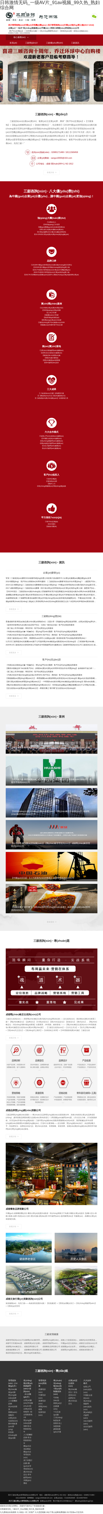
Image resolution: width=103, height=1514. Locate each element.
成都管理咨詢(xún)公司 (15, 1340)
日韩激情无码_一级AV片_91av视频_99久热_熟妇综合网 (22, 1509)
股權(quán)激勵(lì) (12, 1413)
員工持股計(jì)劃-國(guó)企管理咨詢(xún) (28, 1464)
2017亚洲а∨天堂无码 (74, 1512)
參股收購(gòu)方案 (57, 1430)
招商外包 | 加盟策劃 (57, 1424)
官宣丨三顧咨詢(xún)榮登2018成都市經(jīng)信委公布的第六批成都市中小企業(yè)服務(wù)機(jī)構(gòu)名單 (48, 578)
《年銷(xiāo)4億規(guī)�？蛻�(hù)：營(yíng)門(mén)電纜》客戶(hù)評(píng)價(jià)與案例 (41, 631)
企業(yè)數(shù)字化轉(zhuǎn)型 (28, 1403)
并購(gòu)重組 (27, 1481)
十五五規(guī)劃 (56, 1413)
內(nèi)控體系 (12, 1407)
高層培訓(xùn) (42, 1390)
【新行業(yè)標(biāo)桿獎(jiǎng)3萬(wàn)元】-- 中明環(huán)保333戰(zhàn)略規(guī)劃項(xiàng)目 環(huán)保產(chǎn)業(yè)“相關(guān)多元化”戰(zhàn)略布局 (51, 682)
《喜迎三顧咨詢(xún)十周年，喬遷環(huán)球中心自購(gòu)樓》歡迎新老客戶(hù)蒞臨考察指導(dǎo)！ (46, 638)
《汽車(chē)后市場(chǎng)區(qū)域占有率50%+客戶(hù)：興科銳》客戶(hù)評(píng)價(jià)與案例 (44, 635)
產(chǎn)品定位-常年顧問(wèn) (27, 1475)
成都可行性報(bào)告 (14, 1343)
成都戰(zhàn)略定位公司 (15, 1346)
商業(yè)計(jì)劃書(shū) (57, 1406)
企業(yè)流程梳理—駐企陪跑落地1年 (27, 1413)
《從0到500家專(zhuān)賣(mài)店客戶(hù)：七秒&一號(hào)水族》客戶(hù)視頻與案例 (40, 625)
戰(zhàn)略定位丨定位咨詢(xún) (72, 1392)
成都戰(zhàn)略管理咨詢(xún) (35, 1340)
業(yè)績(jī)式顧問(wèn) (87, 1415)
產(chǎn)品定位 (72, 1402)
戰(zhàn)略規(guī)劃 (12, 1390)
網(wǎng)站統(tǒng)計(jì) (84, 1501)
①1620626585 (69, 1498)
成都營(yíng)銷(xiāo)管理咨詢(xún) (56, 1340)
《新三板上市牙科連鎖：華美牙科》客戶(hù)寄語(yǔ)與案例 (29, 628)
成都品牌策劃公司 (31, 1346)
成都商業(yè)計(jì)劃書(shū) (35, 1343)
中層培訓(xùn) (42, 1396)
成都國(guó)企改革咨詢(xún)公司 (74, 1346)
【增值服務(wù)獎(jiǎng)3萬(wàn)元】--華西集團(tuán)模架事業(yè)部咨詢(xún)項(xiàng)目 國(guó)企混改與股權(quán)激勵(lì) (51, 678)
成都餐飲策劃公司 (49, 1350)
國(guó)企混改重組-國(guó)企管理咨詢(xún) (27, 1451)
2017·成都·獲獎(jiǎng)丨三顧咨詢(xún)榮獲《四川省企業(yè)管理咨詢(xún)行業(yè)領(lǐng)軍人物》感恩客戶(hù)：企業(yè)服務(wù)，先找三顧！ (51, 588)
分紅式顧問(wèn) (87, 1422)
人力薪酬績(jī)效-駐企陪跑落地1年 (27, 1439)
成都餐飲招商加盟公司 (33, 1350)
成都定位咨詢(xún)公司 (88, 1343)
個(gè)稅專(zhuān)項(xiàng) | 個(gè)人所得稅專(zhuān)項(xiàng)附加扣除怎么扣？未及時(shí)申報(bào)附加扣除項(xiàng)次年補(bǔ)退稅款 (51, 601)
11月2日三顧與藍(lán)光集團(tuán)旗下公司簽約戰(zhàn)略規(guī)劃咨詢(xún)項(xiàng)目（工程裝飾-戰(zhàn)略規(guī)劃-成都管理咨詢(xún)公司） (51, 641)
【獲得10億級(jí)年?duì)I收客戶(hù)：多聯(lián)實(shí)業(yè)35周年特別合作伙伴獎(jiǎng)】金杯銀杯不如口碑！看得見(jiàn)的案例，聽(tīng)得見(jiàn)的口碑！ (51, 668)
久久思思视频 (40, 1512)
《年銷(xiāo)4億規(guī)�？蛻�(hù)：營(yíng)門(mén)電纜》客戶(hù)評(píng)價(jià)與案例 (41, 665)
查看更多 (14, 609)
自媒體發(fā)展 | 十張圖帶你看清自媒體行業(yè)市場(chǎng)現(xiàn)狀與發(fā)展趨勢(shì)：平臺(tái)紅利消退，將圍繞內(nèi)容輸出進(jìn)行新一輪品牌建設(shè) (51, 598)
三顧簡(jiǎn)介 (31, 43)
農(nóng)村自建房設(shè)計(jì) (36, 1353)
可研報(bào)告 (56, 1399)
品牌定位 (71, 1398)
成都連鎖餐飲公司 (13, 1350)
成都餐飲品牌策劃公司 (51, 1346)
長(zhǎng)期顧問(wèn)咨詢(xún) (87, 1405)
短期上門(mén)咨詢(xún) (87, 1389)
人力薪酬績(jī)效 (12, 1402)
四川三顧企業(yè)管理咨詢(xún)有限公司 (32, 16)
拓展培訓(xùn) (42, 1413)
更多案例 (52, 922)
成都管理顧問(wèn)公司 (51, 1343)
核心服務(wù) (21, 37)
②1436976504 (82, 1498)
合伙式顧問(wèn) (87, 1428)
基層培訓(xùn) (42, 1402)
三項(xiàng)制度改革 (57, 1418)
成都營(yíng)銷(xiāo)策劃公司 (72, 1350)
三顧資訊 (75, 43)
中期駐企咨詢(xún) (87, 1396)
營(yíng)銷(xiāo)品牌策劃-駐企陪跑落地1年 (27, 1426)
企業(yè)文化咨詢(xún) (13, 1419)
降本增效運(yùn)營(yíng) (12, 1426)
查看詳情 (52, 172)
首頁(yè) (13, 43)
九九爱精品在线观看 (8, 1512)
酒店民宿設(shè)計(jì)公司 (16, 1353)
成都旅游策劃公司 (86, 1350)
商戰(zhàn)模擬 (42, 1407)
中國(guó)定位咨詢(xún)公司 (72, 1343)
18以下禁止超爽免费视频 (56, 1512)
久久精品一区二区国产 (25, 1512)
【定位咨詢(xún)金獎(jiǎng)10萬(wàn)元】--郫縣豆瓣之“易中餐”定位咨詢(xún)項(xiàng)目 (41, 688)
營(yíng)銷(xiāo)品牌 (12, 1396)
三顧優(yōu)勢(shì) (54, 43)
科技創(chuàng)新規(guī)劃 (12, 1435)
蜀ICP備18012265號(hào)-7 (63, 1501)
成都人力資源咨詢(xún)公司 (72, 1340)
